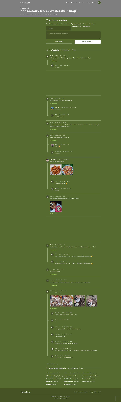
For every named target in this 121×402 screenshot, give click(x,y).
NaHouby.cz (25, 3)
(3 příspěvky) (54, 376)
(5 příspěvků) (89, 378)
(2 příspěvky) (72, 373)
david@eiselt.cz (64, 398)
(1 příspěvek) (89, 373)
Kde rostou (74, 2)
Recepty (88, 2)
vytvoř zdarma (86, 26)
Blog (99, 392)
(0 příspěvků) (53, 373)
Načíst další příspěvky (52, 363)
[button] (59, 42)
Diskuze (94, 2)
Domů (67, 2)
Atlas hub (81, 2)
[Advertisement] (32, 42)
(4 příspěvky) (90, 376)
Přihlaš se (74, 26)
